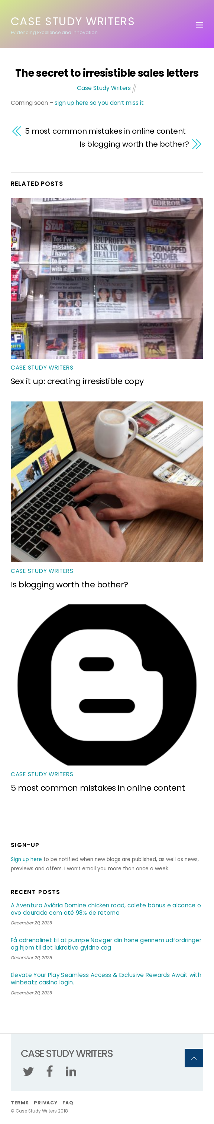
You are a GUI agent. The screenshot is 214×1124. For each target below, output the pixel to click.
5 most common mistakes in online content (105, 131)
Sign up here (26, 859)
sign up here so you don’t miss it (99, 103)
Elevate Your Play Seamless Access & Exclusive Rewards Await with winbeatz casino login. (106, 978)
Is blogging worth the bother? (134, 144)
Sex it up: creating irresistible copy (77, 381)
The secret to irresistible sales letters (107, 73)
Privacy (45, 1103)
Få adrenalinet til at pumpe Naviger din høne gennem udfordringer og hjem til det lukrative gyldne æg (106, 944)
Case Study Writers (104, 88)
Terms (20, 1103)
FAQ (67, 1103)
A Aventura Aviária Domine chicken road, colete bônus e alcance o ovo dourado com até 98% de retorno (106, 909)
